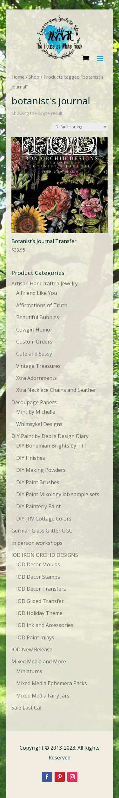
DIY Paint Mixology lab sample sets (57, 494)
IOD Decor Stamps (38, 576)
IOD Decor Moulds (38, 564)
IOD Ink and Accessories (44, 625)
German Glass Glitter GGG (41, 530)
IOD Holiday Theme (39, 613)
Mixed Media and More (38, 661)
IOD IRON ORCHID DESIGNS (44, 554)
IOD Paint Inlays (35, 637)
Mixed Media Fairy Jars (42, 695)
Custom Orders (34, 341)
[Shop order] (80, 127)
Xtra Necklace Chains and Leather (56, 390)
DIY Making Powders (41, 469)
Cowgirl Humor (34, 329)
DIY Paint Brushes (37, 482)
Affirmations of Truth (41, 305)
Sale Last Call (27, 707)
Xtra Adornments (36, 378)
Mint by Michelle (35, 411)
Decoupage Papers (34, 402)
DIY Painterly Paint (38, 506)
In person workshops (37, 542)
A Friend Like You (36, 292)
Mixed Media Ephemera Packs (51, 683)
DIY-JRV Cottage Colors (43, 518)
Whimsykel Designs (39, 424)
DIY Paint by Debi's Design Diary (50, 436)
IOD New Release (31, 649)
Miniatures (29, 671)
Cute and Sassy (34, 353)
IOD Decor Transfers (41, 588)
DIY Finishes (30, 457)
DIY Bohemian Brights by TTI (51, 445)
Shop (34, 77)
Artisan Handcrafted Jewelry (44, 283)
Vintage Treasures (38, 365)
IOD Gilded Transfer (40, 601)
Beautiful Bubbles (37, 317)
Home (17, 77)
